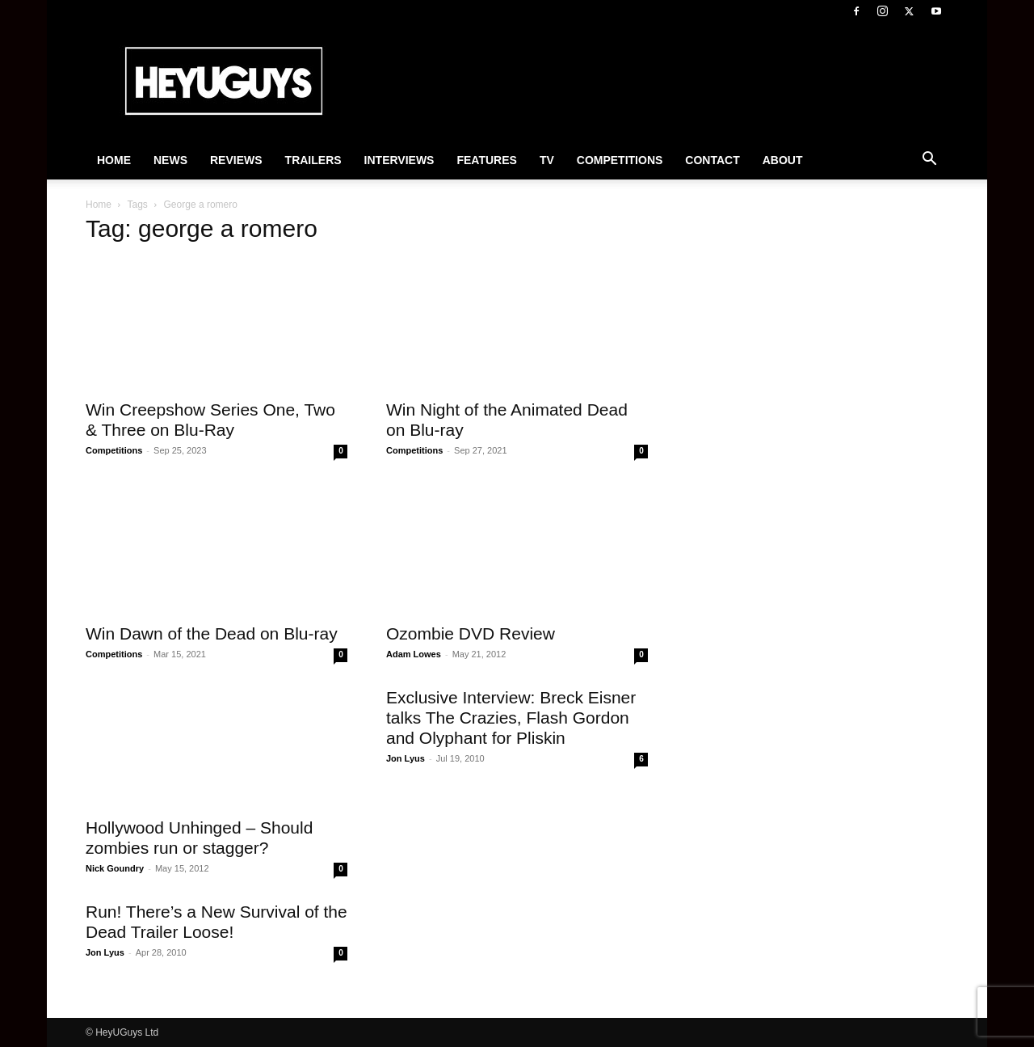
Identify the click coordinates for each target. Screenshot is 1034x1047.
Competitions (620, 160)
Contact (712, 160)
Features (486, 160)
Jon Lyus (405, 758)
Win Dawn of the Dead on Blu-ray (212, 633)
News (170, 160)
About (783, 160)
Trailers (313, 160)
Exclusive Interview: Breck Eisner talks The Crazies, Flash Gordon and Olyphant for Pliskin (511, 717)
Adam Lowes (413, 654)
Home (114, 160)
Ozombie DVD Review (470, 633)
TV (547, 160)
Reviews (236, 160)
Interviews (399, 160)
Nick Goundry (115, 868)
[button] (929, 160)
